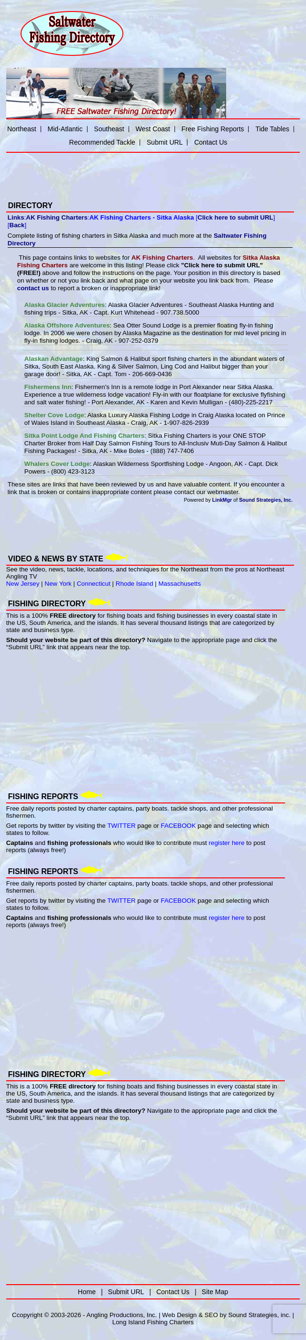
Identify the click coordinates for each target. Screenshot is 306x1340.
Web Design (179, 1315)
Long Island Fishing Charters (153, 1322)
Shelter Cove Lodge (54, 415)
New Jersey (23, 583)
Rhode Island (134, 583)
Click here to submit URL (235, 217)
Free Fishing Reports (213, 129)
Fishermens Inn (48, 386)
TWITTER (121, 825)
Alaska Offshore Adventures (67, 325)
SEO (211, 1315)
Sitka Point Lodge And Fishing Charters (84, 435)
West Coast (153, 129)
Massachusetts (179, 583)
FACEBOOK (178, 825)
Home (87, 1292)
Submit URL (165, 142)
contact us (33, 288)
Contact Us (210, 142)
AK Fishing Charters (56, 217)
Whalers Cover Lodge (57, 463)
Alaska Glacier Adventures (64, 304)
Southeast (109, 129)
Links (16, 217)
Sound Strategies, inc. (259, 1315)
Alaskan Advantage (53, 358)
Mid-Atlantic (65, 129)
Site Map (215, 1292)
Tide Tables (272, 129)
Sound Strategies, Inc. (266, 500)
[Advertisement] (118, 170)
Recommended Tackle (102, 142)
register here (227, 842)
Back (17, 225)
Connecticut (93, 583)
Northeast (21, 129)
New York (57, 583)
